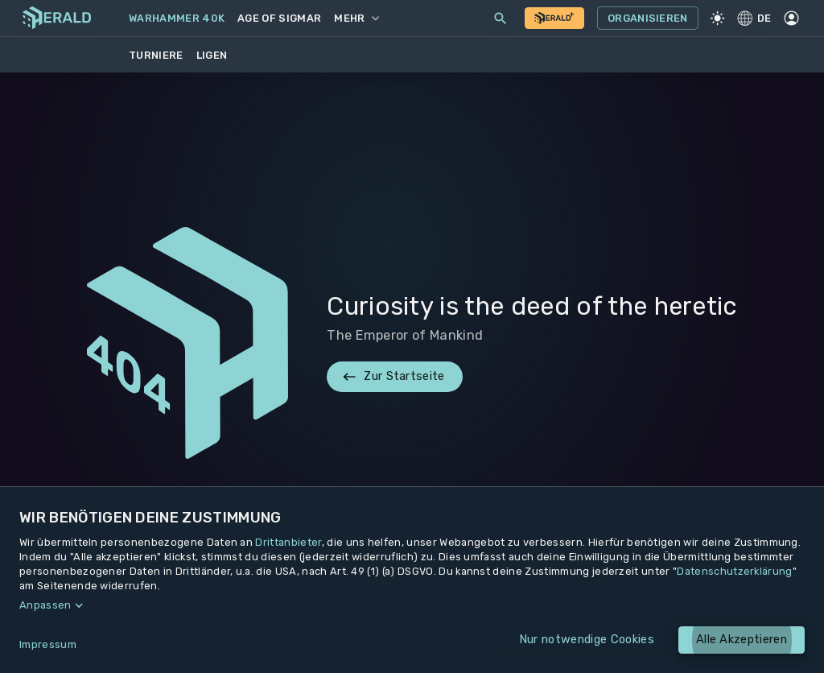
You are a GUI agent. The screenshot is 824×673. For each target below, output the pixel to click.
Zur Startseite (394, 376)
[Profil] (792, 18)
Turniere (156, 55)
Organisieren (648, 18)
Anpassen (45, 605)
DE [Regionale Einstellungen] (754, 18)
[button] (412, 605)
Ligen (212, 55)
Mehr (356, 18)
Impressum (47, 644)
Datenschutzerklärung (734, 571)
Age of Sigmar (279, 18)
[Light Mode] (718, 18)
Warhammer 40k (177, 18)
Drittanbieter (288, 542)
